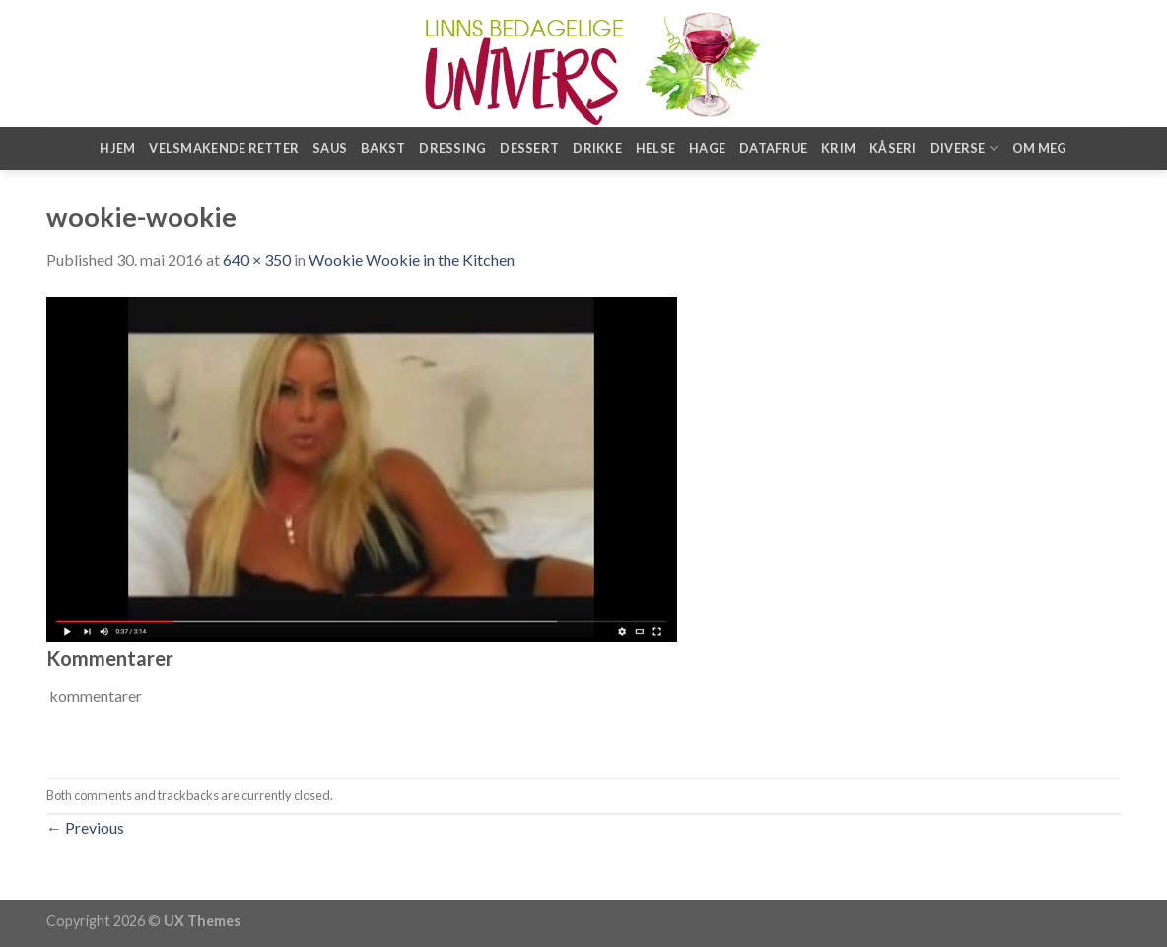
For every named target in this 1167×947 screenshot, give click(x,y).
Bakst (383, 148)
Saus (329, 148)
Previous (85, 827)
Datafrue (773, 148)
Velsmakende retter (224, 148)
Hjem (117, 148)
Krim (838, 148)
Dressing (452, 148)
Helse (655, 148)
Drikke (597, 148)
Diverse (964, 148)
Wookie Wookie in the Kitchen (412, 260)
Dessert (529, 148)
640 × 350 (257, 260)
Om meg (1039, 148)
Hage (707, 148)
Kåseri (893, 148)
